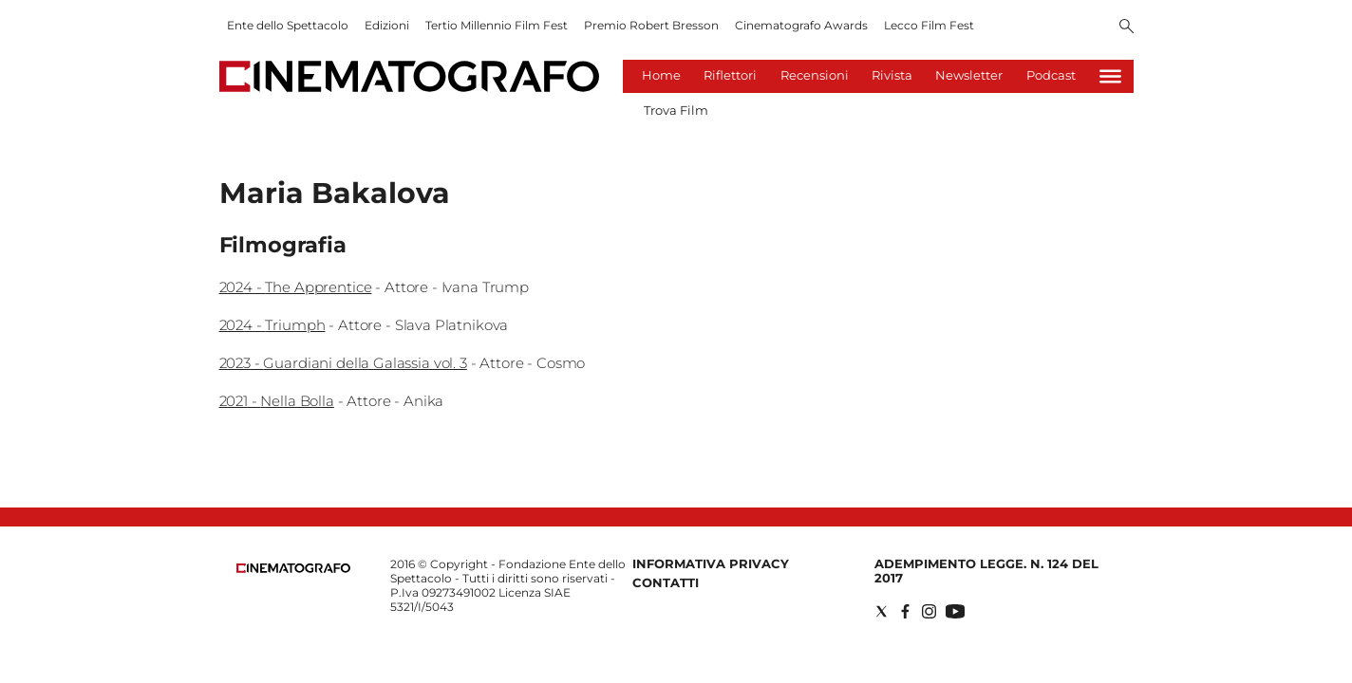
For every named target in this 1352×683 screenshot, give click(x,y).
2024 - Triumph (272, 325)
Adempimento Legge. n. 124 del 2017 (986, 570)
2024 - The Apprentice (295, 287)
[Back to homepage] (293, 569)
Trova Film (676, 110)
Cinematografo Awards (801, 25)
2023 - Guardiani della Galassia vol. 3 (343, 363)
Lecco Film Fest (929, 25)
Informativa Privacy (710, 563)
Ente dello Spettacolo (287, 25)
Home (661, 75)
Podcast (1051, 75)
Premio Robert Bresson (651, 25)
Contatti (665, 582)
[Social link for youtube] (955, 611)
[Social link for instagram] (929, 611)
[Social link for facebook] (905, 611)
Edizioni (387, 25)
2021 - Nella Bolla (276, 401)
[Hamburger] (1110, 76)
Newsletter (969, 75)
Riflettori (730, 75)
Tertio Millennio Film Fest (496, 25)
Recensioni (814, 75)
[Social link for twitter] (881, 611)
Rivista (892, 75)
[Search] (1126, 27)
